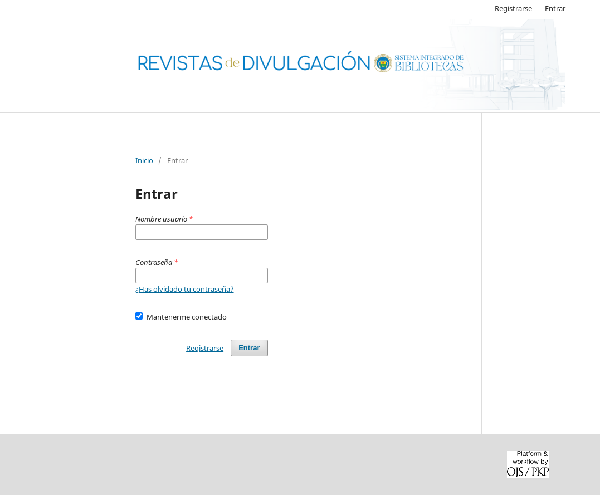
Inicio (144, 160)
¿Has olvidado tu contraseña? (184, 289)
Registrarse (513, 8)
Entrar (555, 8)
